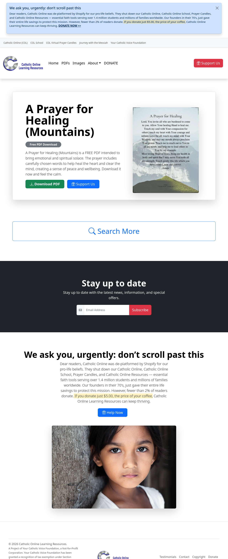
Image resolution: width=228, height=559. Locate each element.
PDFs (65, 63)
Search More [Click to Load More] (114, 231)
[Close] (217, 8)
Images (79, 63)
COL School (36, 42)
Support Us (208, 63)
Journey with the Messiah (93, 42)
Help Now (112, 412)
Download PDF (45, 184)
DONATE (111, 63)
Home (53, 63)
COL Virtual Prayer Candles (61, 42)
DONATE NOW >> (69, 25)
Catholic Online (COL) (16, 42)
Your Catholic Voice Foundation (128, 42)
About (93, 63)
